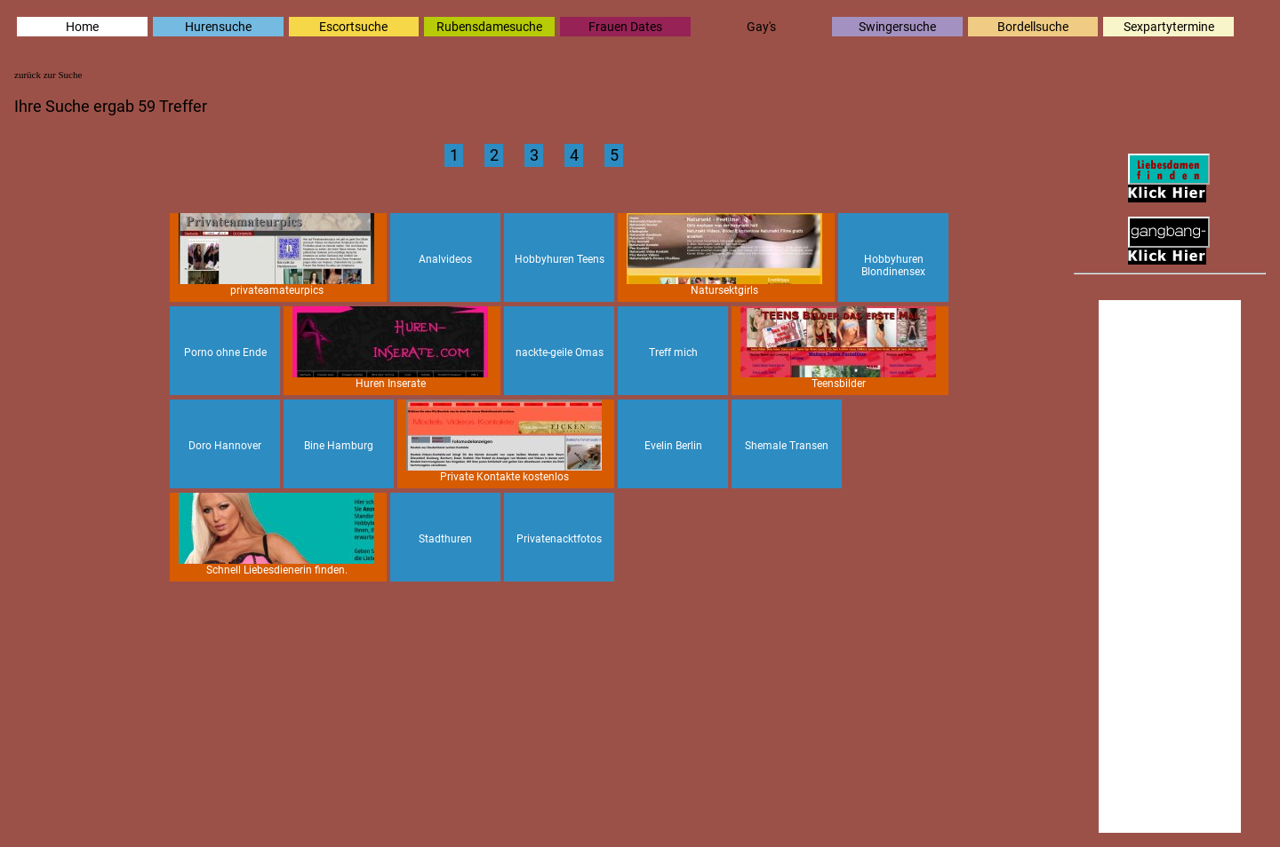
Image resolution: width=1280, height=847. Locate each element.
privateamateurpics (276, 255)
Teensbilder (838, 348)
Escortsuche (353, 27)
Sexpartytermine (1169, 27)
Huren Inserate (390, 348)
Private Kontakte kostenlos (504, 441)
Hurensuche (218, 27)
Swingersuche (897, 27)
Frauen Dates (625, 27)
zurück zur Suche (48, 74)
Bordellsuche (1032, 27)
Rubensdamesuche (489, 27)
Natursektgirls (724, 255)
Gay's (761, 27)
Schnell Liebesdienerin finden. (276, 534)
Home (82, 27)
